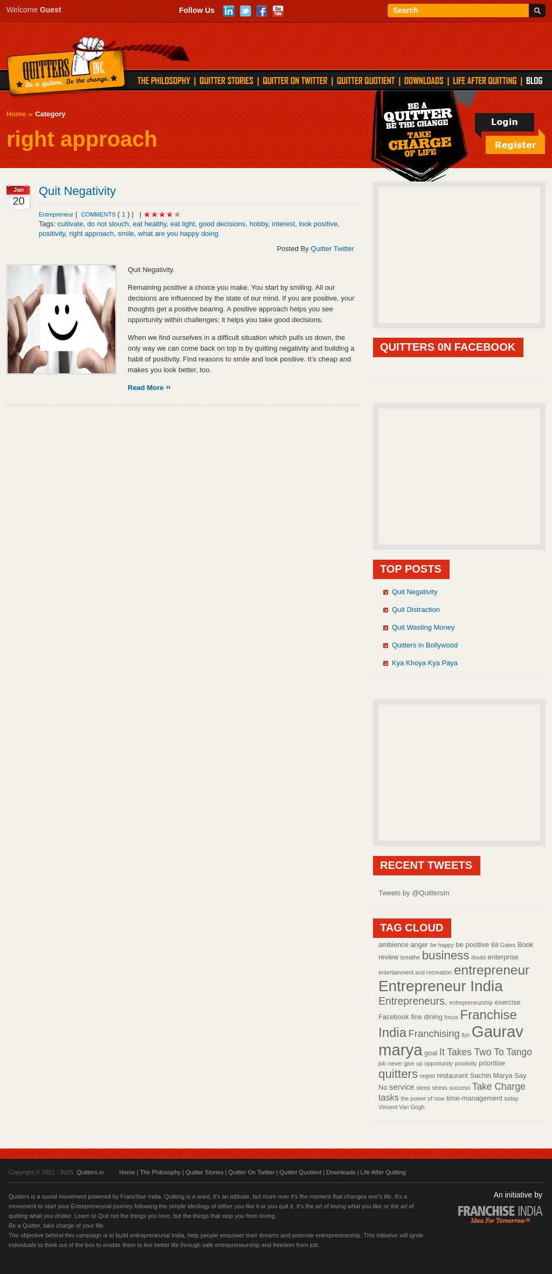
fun (465, 1035)
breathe (410, 957)
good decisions (222, 224)
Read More (145, 388)
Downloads (340, 1172)
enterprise (503, 957)
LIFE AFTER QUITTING (485, 80)
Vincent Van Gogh (401, 1107)
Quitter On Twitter (252, 1172)
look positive (318, 224)
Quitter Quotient (301, 1172)
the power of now (422, 1098)
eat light (182, 224)
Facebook (393, 1017)
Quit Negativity (77, 191)
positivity (52, 233)
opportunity (438, 1063)
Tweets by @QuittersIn (414, 893)
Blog (534, 80)
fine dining (427, 1017)
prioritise (492, 1063)
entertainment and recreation (415, 972)
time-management (474, 1098)
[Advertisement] (459, 254)
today (512, 1098)
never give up (405, 1063)
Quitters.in (90, 1172)
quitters (398, 1074)
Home (16, 114)
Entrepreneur (56, 214)
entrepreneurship (471, 1002)
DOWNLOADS (424, 80)
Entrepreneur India (440, 986)
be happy (442, 945)
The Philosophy (160, 1172)
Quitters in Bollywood (425, 645)
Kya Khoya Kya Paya (425, 663)
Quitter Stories (204, 1172)
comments (99, 214)
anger (419, 945)
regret (427, 1076)
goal (430, 1053)
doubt (478, 957)
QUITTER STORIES (226, 80)
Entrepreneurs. (412, 1001)
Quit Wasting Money (423, 627)
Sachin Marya (491, 1075)
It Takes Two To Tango (485, 1052)
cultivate (71, 224)
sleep (423, 1087)
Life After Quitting (383, 1172)
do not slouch (108, 224)
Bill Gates (503, 945)
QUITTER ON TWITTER (295, 80)
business (446, 955)
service (402, 1087)
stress (439, 1087)
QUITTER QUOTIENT (365, 80)
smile (126, 233)
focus (451, 1017)
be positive (472, 945)
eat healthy (150, 224)
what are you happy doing (178, 233)
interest (283, 224)
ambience (393, 945)
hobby (259, 224)
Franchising (434, 1033)
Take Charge (499, 1086)
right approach (91, 233)
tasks (388, 1097)
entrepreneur (491, 970)
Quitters (66, 68)
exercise (508, 1002)
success (460, 1087)
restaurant (452, 1075)
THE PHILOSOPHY (163, 80)
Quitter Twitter (332, 249)
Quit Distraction (416, 609)
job (382, 1063)
